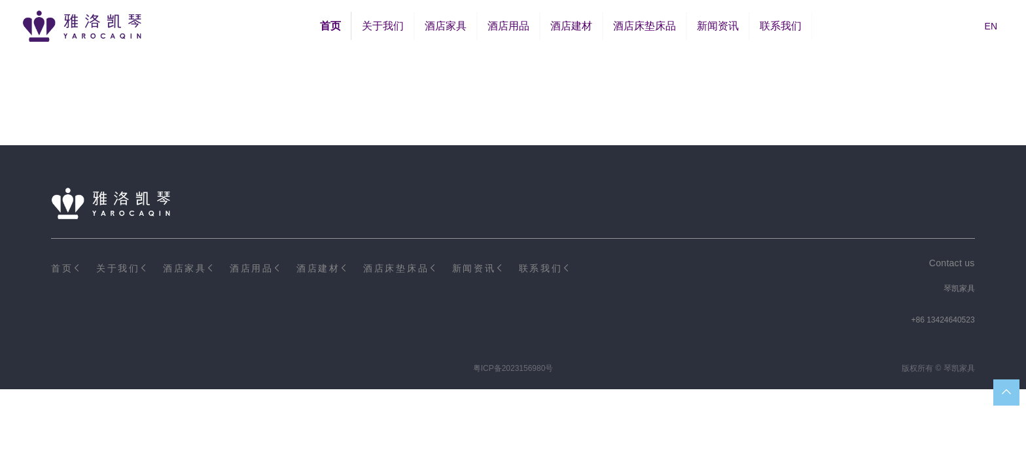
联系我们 (781, 25)
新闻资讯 (718, 25)
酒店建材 (571, 25)
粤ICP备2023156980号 (513, 368)
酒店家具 (446, 25)
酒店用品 (508, 25)
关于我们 (383, 25)
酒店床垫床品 (644, 25)
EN (991, 26)
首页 (330, 25)
